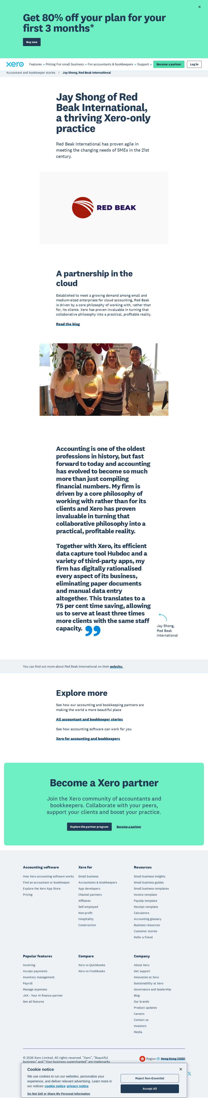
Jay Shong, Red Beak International (87, 74)
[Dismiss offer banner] (199, 6)
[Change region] (171, 1059)
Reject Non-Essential (149, 1078)
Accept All (150, 1088)
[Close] (180, 1069)
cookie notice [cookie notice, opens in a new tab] (55, 1086)
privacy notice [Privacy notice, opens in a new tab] (78, 1086)
